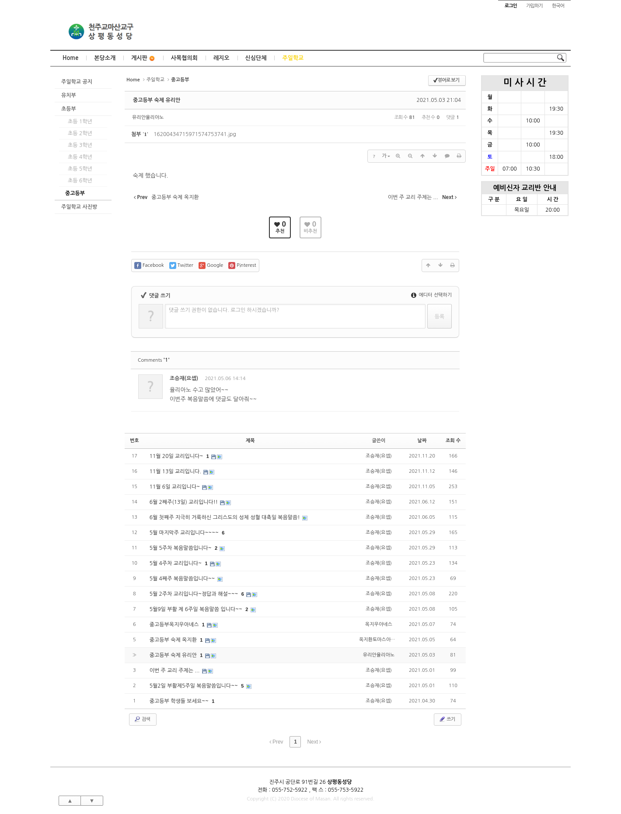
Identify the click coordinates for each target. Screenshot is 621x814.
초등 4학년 (80, 157)
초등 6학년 (80, 180)
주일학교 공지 (76, 81)
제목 (250, 440)
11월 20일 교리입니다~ (177, 456)
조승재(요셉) (184, 378)
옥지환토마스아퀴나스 (381, 639)
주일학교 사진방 (79, 207)
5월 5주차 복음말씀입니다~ (181, 548)
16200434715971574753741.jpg (195, 134)
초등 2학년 (80, 133)
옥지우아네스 (378, 624)
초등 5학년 (80, 168)
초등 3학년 (80, 145)
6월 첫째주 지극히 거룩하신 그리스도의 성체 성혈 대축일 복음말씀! (225, 517)
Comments (154, 360)
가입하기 (534, 5)
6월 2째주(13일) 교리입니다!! (185, 502)
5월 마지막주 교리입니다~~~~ (185, 532)
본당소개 (104, 58)
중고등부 (75, 193)
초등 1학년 (80, 121)
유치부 (68, 95)
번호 (134, 440)
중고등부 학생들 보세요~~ (180, 701)
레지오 (221, 58)
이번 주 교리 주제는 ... (175, 670)
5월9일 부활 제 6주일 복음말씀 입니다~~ (197, 609)
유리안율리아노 (148, 117)
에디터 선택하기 (431, 295)
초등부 (68, 109)
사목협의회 (184, 58)
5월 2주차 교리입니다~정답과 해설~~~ (195, 594)
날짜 (422, 440)
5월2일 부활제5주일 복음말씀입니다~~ (195, 685)
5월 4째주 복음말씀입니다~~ (183, 578)
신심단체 (256, 58)
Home (70, 58)
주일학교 (293, 58)
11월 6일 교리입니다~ (176, 486)
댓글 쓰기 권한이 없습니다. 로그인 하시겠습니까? (224, 310)
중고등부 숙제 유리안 (156, 100)
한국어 (558, 5)
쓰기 (447, 719)
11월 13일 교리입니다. (176, 471)
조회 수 (453, 440)
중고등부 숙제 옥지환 (174, 640)
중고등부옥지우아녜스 (175, 624)
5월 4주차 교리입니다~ (176, 563)
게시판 (143, 58)
